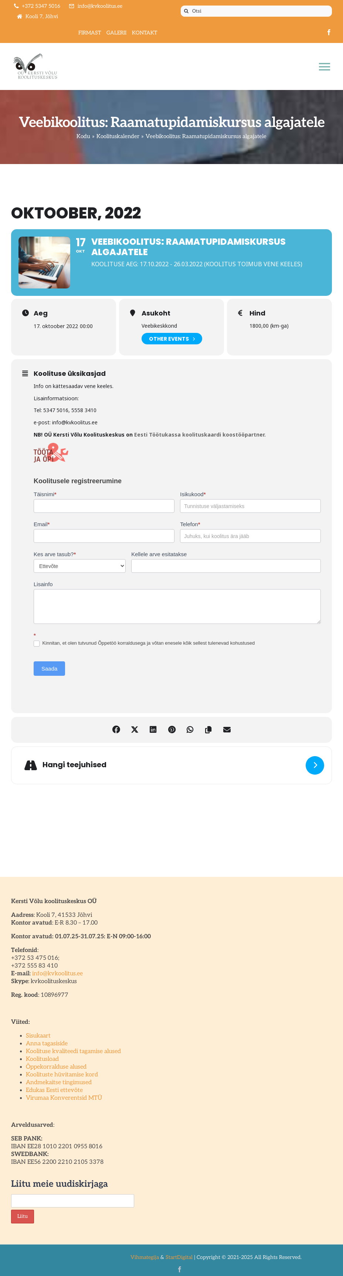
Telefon (190, 524)
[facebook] (329, 32)
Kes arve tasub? (55, 554)
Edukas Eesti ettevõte (54, 1090)
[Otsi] (256, 11)
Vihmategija (144, 1257)
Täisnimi (45, 494)
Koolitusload (42, 1059)
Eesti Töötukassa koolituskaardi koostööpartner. (199, 434)
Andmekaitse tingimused (59, 1082)
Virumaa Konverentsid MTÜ (64, 1098)
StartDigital (179, 1257)
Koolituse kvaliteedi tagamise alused (73, 1051)
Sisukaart (38, 1035)
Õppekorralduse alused (56, 1066)
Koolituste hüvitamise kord (62, 1074)
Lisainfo (43, 584)
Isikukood (193, 494)
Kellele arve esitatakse (159, 554)
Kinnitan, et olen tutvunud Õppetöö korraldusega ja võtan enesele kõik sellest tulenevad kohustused (144, 643)
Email (42, 524)
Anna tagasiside (47, 1043)
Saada (49, 668)
